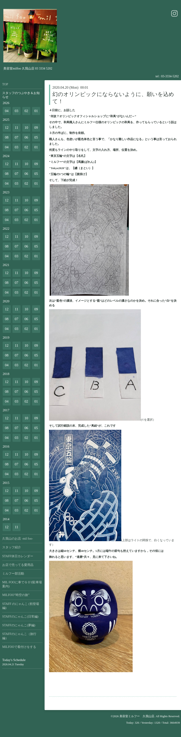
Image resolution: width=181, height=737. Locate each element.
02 (26, 111)
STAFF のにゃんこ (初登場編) (20, 606)
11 (16, 127)
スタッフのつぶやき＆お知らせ (21, 95)
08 (6, 137)
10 (26, 127)
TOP (5, 84)
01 (36, 111)
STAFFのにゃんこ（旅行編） (19, 636)
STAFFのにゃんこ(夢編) (18, 625)
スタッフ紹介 (11, 547)
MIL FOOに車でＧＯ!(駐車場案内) (22, 584)
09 (36, 127)
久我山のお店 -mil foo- (17, 538)
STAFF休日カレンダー (17, 556)
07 (16, 137)
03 (16, 111)
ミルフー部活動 (13, 573)
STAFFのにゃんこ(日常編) (20, 616)
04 (6, 111)
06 (26, 137)
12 (6, 127)
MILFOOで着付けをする (19, 647)
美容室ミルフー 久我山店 (136, 716)
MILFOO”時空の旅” (15, 595)
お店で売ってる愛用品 (17, 565)
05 (36, 137)
